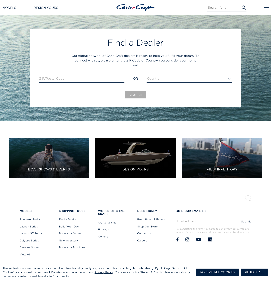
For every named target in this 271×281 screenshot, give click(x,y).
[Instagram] (187, 239)
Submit (246, 221)
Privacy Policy (104, 272)
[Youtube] (198, 239)
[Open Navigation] (266, 7)
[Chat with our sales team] (248, 198)
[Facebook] (177, 239)
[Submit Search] (244, 8)
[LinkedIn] (210, 239)
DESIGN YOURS (135, 169)
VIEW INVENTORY (222, 169)
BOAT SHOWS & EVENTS (49, 169)
